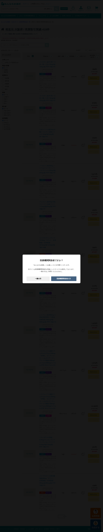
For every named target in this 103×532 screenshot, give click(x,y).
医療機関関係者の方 (64, 278)
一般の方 (38, 278)
